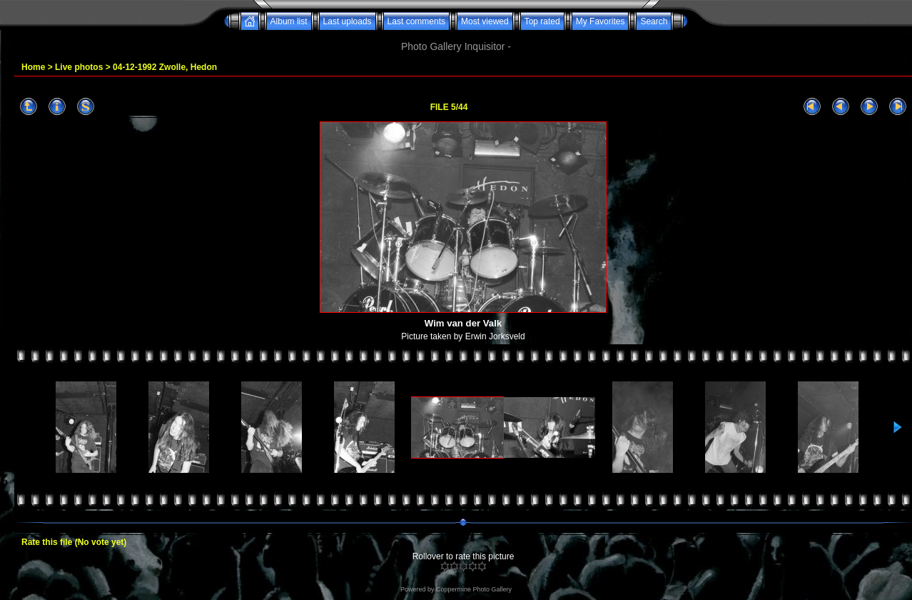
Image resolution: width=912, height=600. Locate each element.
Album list (289, 21)
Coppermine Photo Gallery (474, 589)
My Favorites (600, 21)
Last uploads (347, 21)
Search (653, 21)
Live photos (79, 67)
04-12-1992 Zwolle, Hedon (165, 67)
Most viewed (485, 21)
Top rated (542, 21)
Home (33, 67)
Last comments (416, 21)
